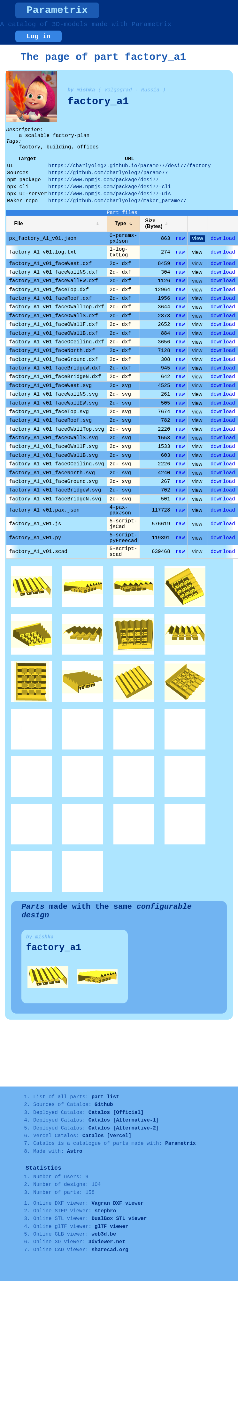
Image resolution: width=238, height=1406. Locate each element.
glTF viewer (111, 1227)
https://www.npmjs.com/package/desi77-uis (109, 194)
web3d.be (103, 1234)
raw (180, 238)
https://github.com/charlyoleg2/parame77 (108, 173)
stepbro (105, 1211)
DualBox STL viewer (119, 1219)
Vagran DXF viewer (117, 1203)
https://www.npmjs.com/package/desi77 (103, 180)
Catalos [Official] (116, 1112)
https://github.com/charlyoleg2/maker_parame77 (117, 201)
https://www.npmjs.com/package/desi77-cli (109, 187)
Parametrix (57, 10)
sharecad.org (109, 1250)
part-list (105, 1097)
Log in (38, 36)
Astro (74, 1151)
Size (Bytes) (153, 223)
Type (120, 223)
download (223, 238)
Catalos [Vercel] (107, 1136)
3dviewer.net (106, 1242)
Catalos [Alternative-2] (123, 1128)
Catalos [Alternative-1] (123, 1120)
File (18, 223)
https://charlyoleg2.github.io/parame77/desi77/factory (129, 166)
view (197, 238)
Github (104, 1105)
